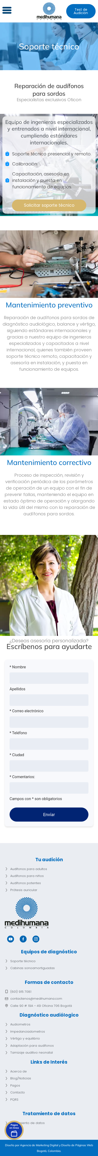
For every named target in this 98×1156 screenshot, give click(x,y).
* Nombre (18, 667)
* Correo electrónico (27, 711)
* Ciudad (17, 755)
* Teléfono (18, 733)
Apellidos (17, 689)
